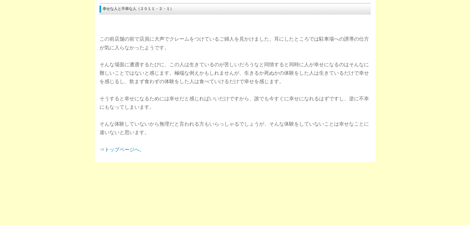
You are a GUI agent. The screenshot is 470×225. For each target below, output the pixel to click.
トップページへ (121, 149)
